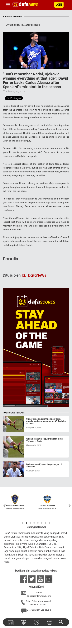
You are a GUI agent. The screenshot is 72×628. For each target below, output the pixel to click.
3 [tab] (30, 523)
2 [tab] (26, 523)
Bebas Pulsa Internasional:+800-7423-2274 (36, 603)
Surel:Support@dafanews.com (36, 594)
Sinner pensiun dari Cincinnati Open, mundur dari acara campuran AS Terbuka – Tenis (46, 421)
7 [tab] (46, 523)
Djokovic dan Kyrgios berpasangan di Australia (44, 465)
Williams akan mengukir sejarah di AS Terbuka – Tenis (44, 440)
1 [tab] (23, 523)
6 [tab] (42, 523)
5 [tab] (38, 523)
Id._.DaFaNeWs (34, 275)
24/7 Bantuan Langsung (36, 611)
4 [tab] (34, 523)
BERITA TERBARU (12, 16)
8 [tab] (49, 523)
